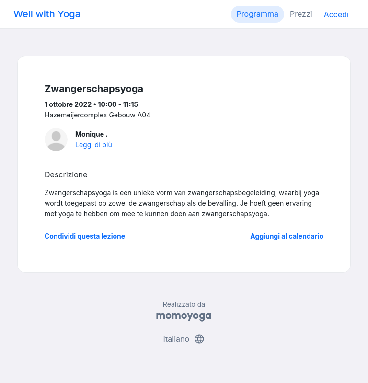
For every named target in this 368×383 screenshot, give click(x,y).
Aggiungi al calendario (286, 236)
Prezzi (301, 14)
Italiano (184, 339)
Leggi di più (93, 144)
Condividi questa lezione (85, 236)
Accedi (336, 14)
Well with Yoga (46, 14)
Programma (257, 14)
